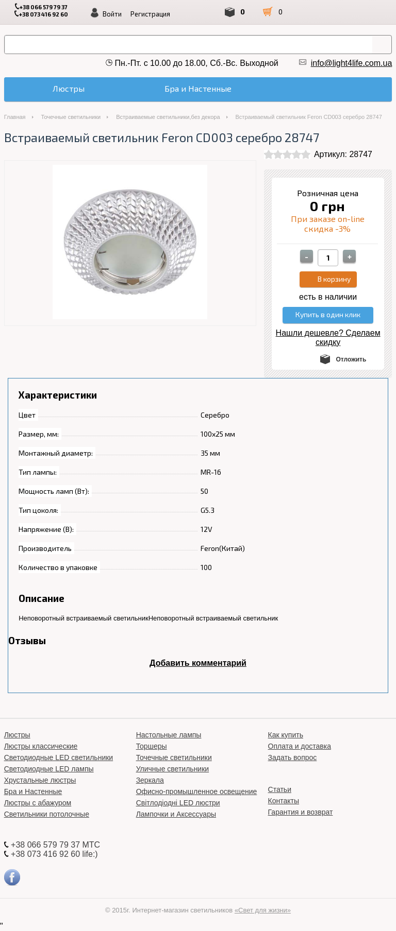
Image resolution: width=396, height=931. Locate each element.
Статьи (279, 789)
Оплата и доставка (299, 746)
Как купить (285, 735)
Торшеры (151, 746)
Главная (15, 117)
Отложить (351, 359)
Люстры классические (41, 746)
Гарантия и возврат (300, 812)
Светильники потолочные (46, 814)
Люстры (17, 735)
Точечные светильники (71, 117)
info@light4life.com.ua (351, 63)
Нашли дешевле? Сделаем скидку (328, 338)
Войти (112, 14)
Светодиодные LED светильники (58, 757)
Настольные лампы (169, 735)
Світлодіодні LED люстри (178, 803)
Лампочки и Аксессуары (176, 814)
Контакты (283, 801)
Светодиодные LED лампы (49, 769)
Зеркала (150, 780)
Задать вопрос (292, 757)
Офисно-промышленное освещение (196, 791)
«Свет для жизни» (263, 910)
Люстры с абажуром (38, 803)
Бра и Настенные (33, 791)
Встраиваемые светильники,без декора (168, 117)
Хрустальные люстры (40, 780)
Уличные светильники (172, 769)
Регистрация (150, 14)
